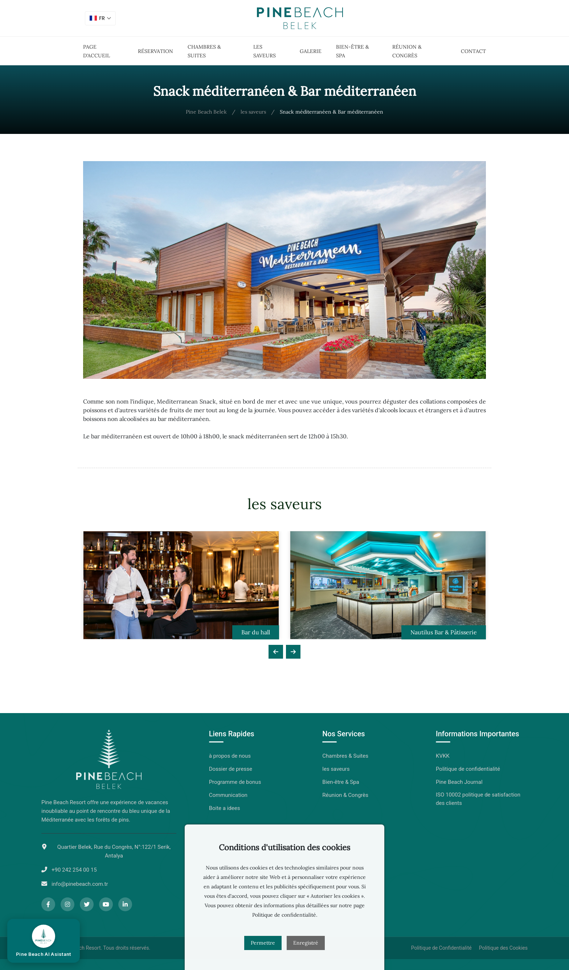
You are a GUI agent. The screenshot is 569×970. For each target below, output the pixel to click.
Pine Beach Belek (206, 112)
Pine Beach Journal (459, 782)
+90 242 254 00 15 (74, 870)
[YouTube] (106, 904)
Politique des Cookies (503, 948)
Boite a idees (224, 808)
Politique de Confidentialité (441, 948)
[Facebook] (48, 904)
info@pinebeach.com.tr (80, 884)
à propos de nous (230, 756)
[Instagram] (67, 904)
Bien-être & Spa (340, 782)
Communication (228, 795)
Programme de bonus (235, 782)
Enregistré (305, 943)
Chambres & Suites (345, 756)
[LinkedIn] (125, 904)
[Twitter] (87, 904)
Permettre (263, 943)
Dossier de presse (230, 769)
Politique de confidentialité (468, 769)
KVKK (443, 756)
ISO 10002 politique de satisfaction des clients (478, 798)
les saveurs (253, 112)
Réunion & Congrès (345, 795)
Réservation (155, 51)
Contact (473, 51)
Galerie (311, 51)
